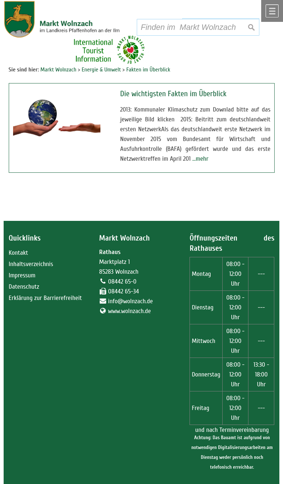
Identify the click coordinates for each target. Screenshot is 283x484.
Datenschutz (24, 286)
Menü (272, 10)
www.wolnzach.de (129, 311)
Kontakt (18, 253)
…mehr (200, 159)
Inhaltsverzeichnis (31, 264)
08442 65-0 (122, 281)
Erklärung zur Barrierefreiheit (45, 298)
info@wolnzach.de (130, 301)
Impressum (22, 275)
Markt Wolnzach (124, 238)
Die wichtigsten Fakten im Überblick (173, 93)
